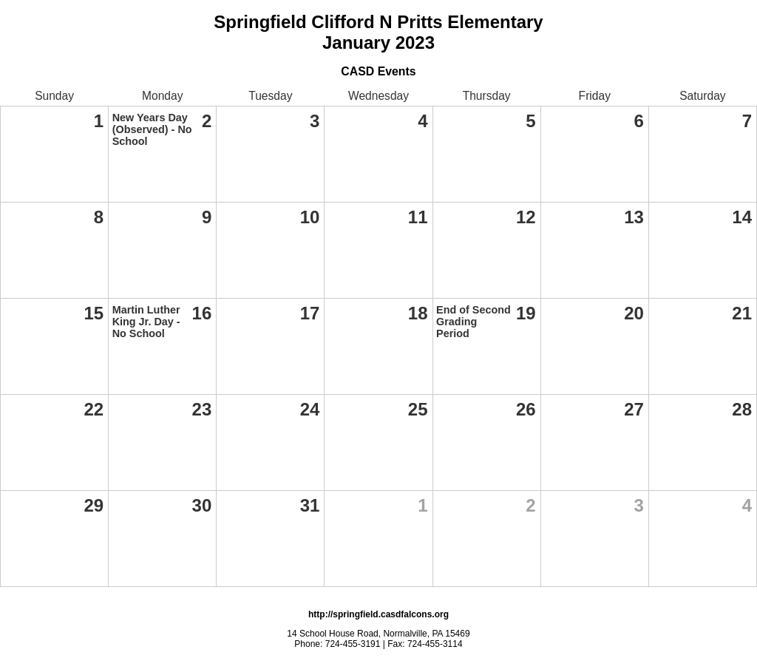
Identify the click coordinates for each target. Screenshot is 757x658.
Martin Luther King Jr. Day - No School (146, 321)
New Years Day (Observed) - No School (152, 129)
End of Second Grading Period (473, 321)
